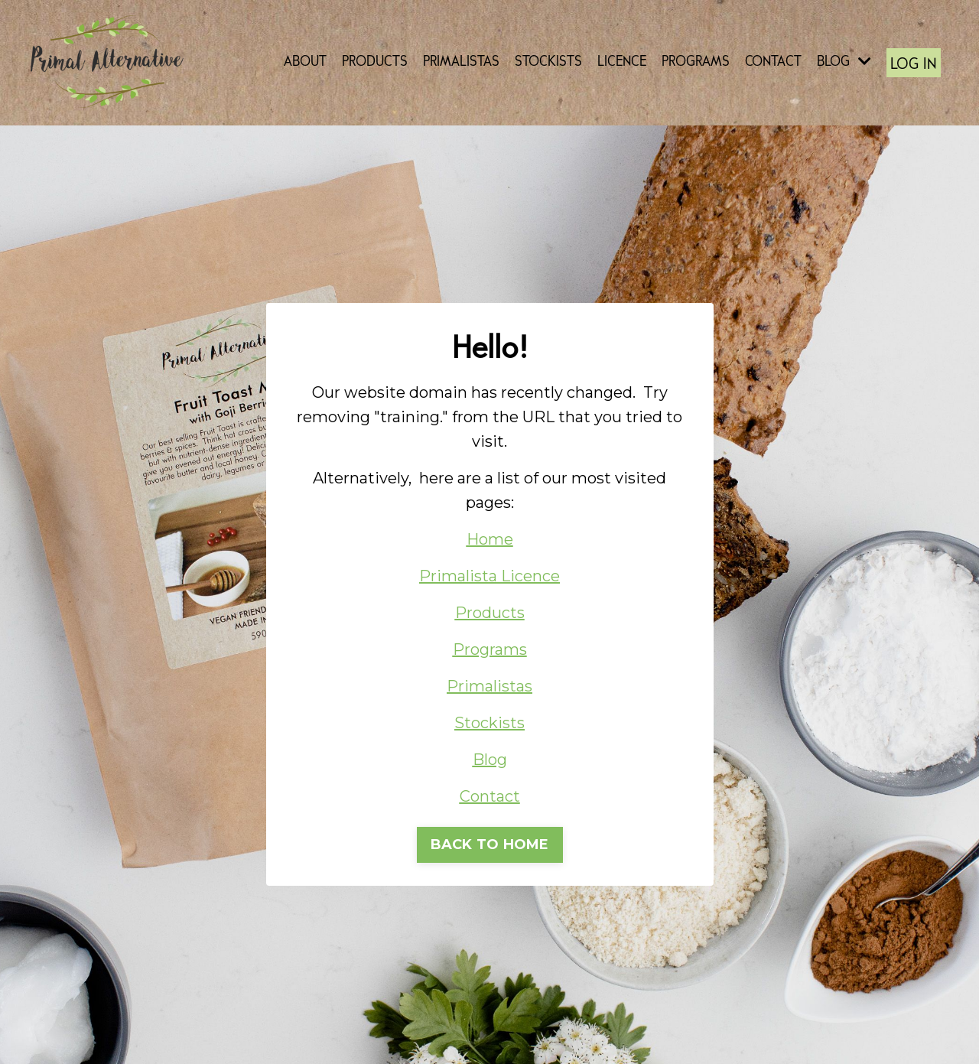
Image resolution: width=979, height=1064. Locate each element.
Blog (490, 759)
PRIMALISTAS (461, 62)
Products (490, 613)
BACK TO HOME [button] (490, 844)
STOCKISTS (548, 62)
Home (490, 539)
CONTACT (773, 62)
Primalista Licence (489, 576)
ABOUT (305, 62)
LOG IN (913, 65)
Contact (490, 796)
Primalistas (489, 686)
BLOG (844, 62)
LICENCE (621, 62)
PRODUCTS (375, 62)
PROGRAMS (696, 62)
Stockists (489, 723)
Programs (490, 649)
